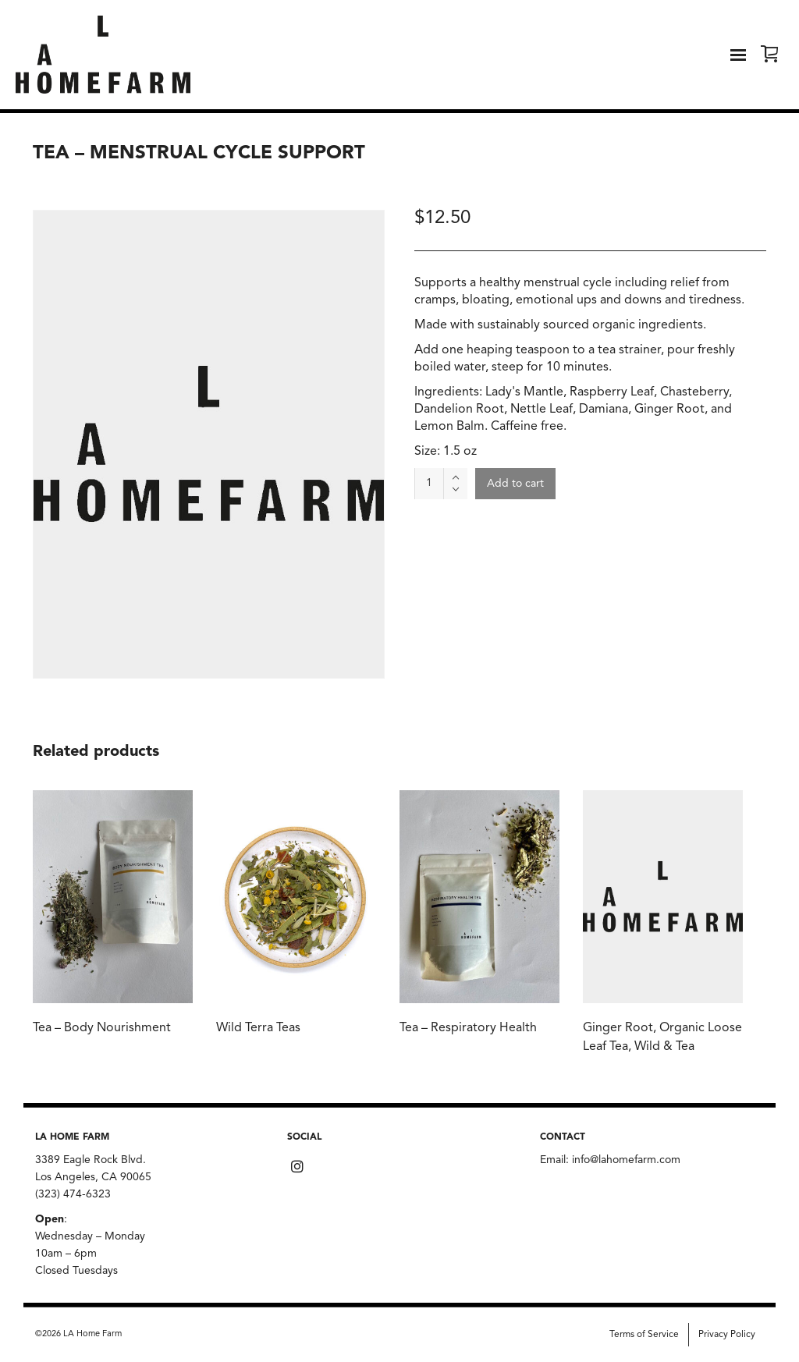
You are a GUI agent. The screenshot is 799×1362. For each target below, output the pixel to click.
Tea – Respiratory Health (468, 1028)
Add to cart (515, 483)
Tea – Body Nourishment (102, 1028)
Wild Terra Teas (258, 1028)
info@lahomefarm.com (626, 1160)
